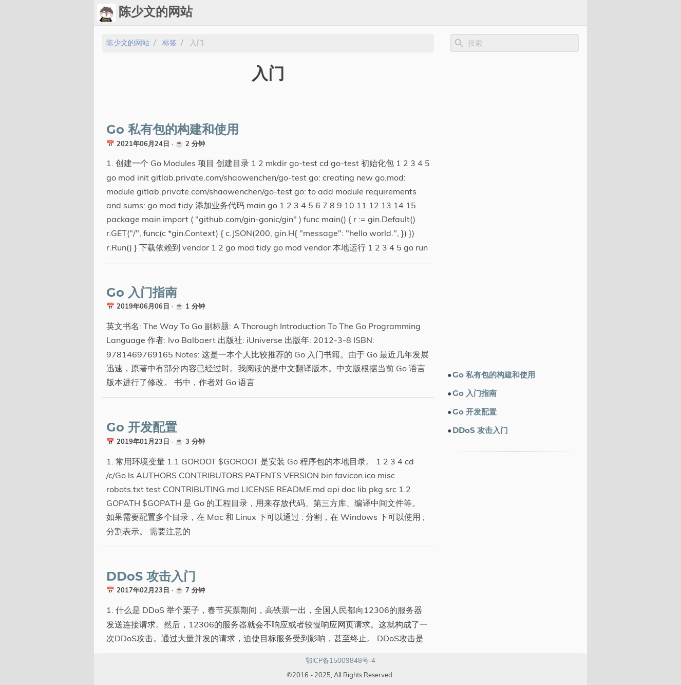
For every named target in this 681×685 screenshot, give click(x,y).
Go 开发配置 (141, 428)
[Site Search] (522, 43)
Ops (349, 13)
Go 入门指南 (141, 293)
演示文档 (475, 13)
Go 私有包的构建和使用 (172, 130)
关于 (550, 13)
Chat (376, 13)
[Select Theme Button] (323, 13)
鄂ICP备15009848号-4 (340, 660)
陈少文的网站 (127, 43)
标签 (442, 13)
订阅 (574, 13)
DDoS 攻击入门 (151, 577)
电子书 (517, 12)
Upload (410, 13)
